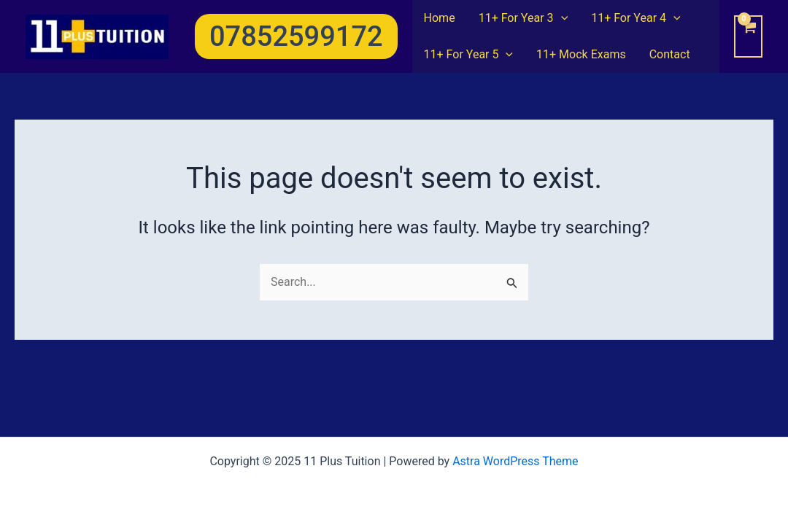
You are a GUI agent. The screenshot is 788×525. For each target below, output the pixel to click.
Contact (669, 54)
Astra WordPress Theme (515, 461)
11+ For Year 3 (523, 18)
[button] (296, 36)
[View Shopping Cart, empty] (748, 36)
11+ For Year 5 (469, 54)
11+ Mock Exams (581, 54)
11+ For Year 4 (636, 18)
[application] (561, 18)
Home (439, 18)
